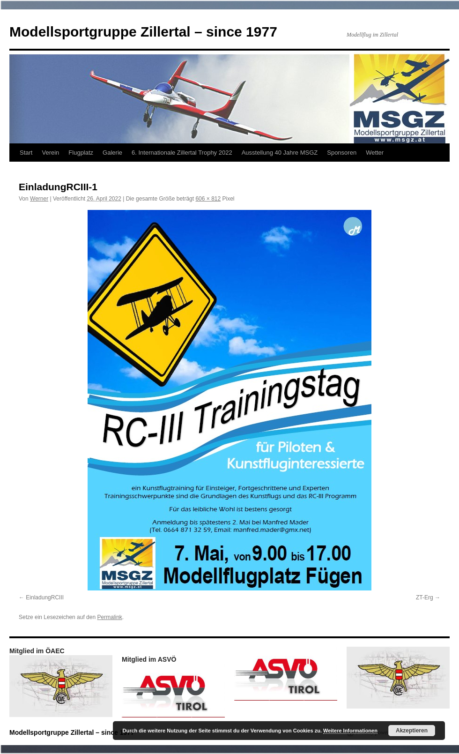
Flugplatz (80, 152)
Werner (39, 198)
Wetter (375, 152)
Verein (50, 152)
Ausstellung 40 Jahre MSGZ (280, 152)
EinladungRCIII (45, 597)
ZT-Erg (424, 597)
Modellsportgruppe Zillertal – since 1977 (143, 31)
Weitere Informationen (350, 730)
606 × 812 (208, 198)
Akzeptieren (412, 730)
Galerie (112, 152)
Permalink (109, 617)
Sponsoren (341, 152)
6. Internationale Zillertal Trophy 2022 (182, 152)
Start (26, 152)
